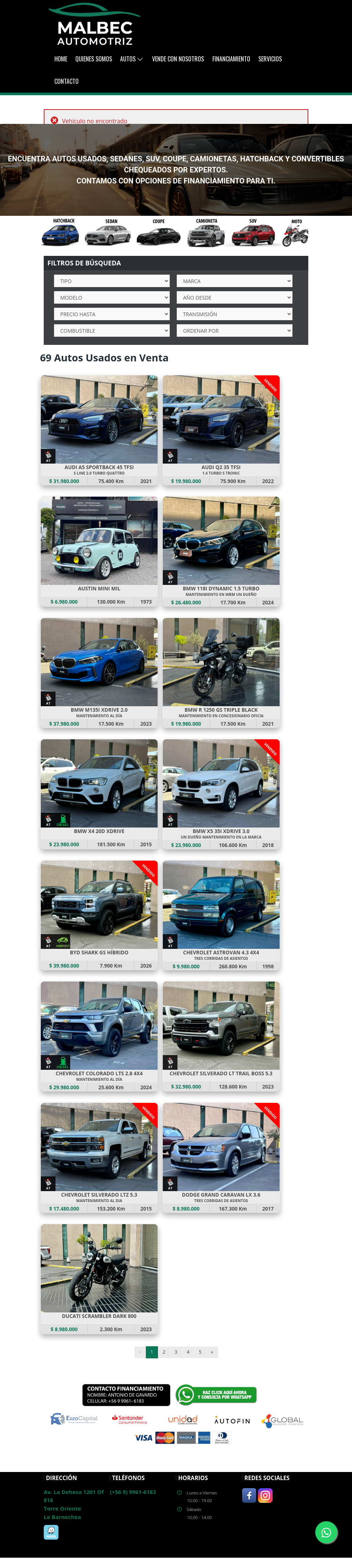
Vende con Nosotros (178, 58)
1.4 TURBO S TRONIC (221, 473)
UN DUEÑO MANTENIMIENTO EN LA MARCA (221, 837)
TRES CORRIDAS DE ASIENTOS (221, 958)
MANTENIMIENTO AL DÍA (99, 715)
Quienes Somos (93, 58)
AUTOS (132, 58)
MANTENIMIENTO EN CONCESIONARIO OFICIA (221, 715)
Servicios (270, 58)
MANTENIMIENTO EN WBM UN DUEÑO (221, 594)
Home (60, 58)
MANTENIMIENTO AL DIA (99, 1201)
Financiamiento (231, 58)
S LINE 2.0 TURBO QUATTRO (99, 473)
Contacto (66, 81)
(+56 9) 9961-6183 (133, 1492)
